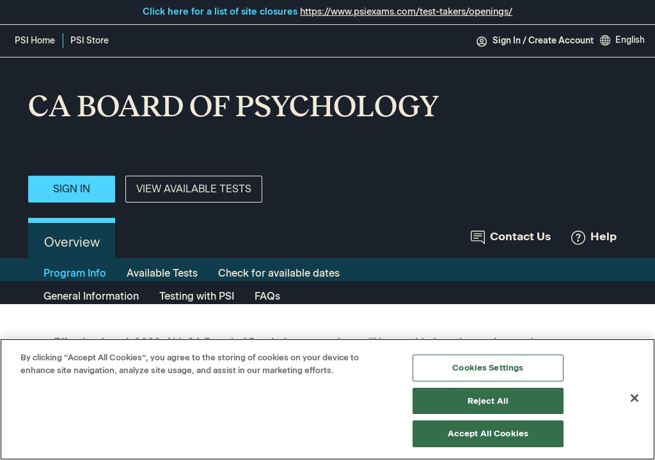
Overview (72, 242)
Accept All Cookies (488, 433)
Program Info (74, 273)
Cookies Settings (487, 367)
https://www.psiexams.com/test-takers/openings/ (406, 11)
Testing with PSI (196, 296)
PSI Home (35, 40)
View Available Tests (193, 189)
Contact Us (511, 236)
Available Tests (162, 273)
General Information (91, 296)
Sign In (71, 189)
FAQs (267, 296)
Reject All (488, 401)
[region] (327, 399)
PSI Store (92, 41)
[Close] (634, 398)
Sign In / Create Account (535, 41)
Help (594, 236)
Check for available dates (279, 273)
